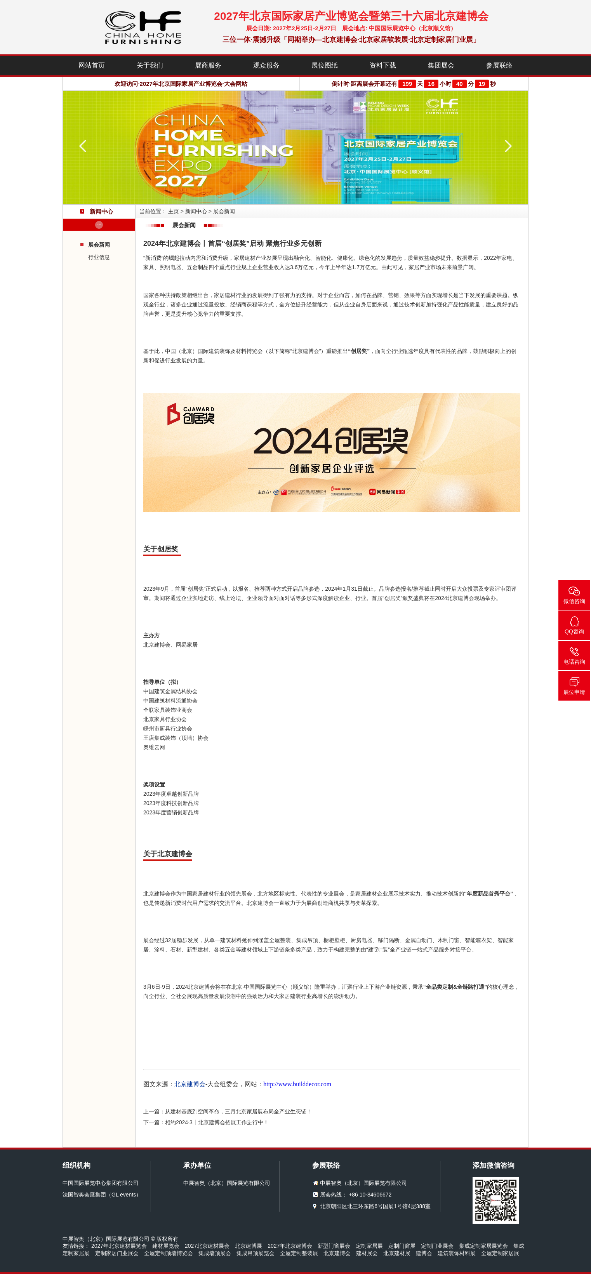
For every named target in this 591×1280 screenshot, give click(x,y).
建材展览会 (165, 1246)
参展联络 (499, 65)
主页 (173, 211)
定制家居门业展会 (117, 1253)
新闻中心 (196, 211)
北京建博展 (248, 1246)
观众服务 (266, 65)
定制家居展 (369, 1246)
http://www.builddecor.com (297, 1084)
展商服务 (208, 65)
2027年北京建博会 (290, 1246)
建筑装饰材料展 (457, 1253)
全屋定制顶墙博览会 (168, 1253)
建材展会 (367, 1253)
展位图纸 (324, 65)
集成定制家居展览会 (483, 1246)
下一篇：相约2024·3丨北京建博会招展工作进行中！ (206, 1122)
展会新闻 (99, 245)
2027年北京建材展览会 (119, 1246)
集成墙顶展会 (214, 1253)
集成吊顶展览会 (255, 1253)
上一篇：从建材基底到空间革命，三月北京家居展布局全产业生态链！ (227, 1111)
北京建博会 (337, 1253)
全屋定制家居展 (500, 1253)
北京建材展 (396, 1253)
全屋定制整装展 (299, 1253)
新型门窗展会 (334, 1246)
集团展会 (441, 65)
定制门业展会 (437, 1246)
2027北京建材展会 (207, 1246)
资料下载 (383, 65)
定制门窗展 (401, 1246)
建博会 (424, 1253)
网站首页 (91, 65)
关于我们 (150, 65)
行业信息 (99, 257)
